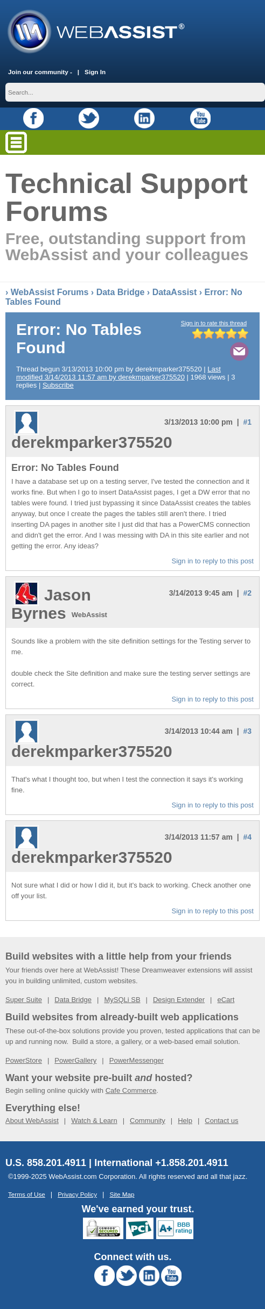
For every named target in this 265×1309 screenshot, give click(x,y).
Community (147, 1121)
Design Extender (179, 1000)
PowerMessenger (136, 1060)
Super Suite (23, 1000)
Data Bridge (120, 292)
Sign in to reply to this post (213, 561)
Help (185, 1121)
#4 (247, 837)
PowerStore (23, 1060)
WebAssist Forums (50, 292)
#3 (247, 731)
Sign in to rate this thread (214, 323)
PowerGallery (75, 1060)
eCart (225, 1000)
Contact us (221, 1121)
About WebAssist (32, 1121)
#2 (247, 593)
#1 (247, 422)
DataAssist (174, 292)
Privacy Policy (77, 1194)
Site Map (121, 1194)
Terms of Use (26, 1194)
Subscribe (58, 385)
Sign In (95, 71)
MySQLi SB (122, 1000)
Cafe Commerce (131, 1090)
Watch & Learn (94, 1121)
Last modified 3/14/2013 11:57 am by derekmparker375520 (118, 373)
